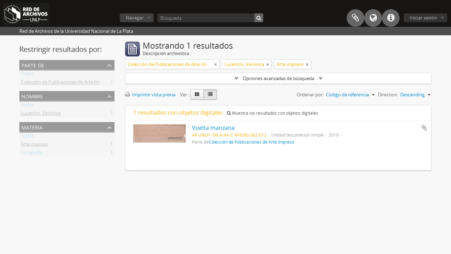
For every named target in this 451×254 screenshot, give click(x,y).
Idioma (373, 18)
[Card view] (197, 94)
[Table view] (210, 94)
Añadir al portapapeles (424, 127)
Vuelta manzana (213, 128)
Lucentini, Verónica (41, 114)
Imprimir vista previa (150, 94)
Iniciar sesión (423, 17)
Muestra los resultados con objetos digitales (272, 113)
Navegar (134, 17)
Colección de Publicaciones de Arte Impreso (66, 83)
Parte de (32, 64)
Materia (32, 127)
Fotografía (31, 154)
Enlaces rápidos (391, 18)
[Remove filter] (215, 64)
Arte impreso (34, 145)
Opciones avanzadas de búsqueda (278, 78)
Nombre (32, 96)
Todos (27, 75)
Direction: (388, 94)
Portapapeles (355, 18)
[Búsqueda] (210, 17)
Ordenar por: (310, 94)
